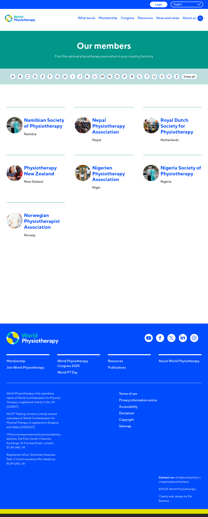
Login (158, 4)
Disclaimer (126, 413)
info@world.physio (187, 477)
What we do (86, 18)
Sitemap (125, 426)
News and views (167, 18)
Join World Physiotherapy (25, 367)
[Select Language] (187, 4)
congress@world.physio (174, 481)
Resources (145, 18)
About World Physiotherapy (179, 361)
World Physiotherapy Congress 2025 (72, 363)
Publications (117, 367)
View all (189, 76)
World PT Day (67, 372)
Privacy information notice (138, 400)
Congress (127, 18)
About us (189, 18)
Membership (108, 18)
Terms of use (128, 394)
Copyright (126, 420)
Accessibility (128, 407)
